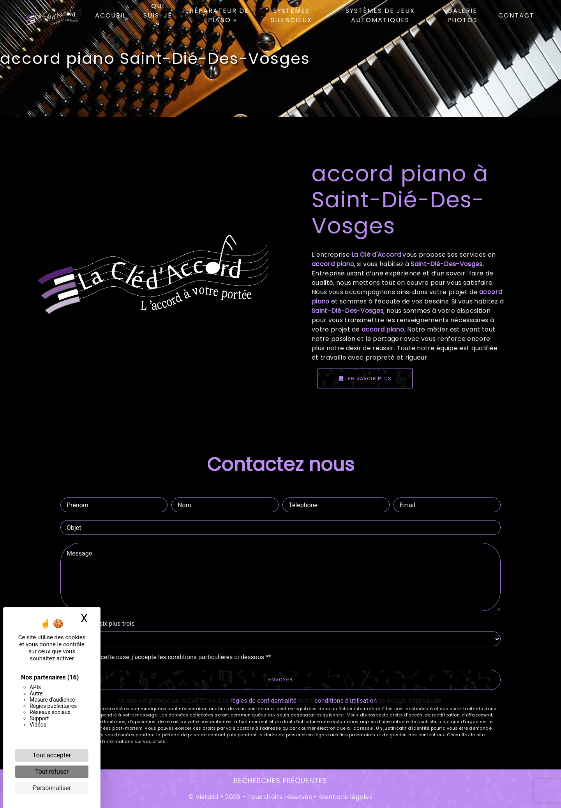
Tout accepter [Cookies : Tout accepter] (52, 755)
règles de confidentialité (263, 700)
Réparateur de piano (219, 15)
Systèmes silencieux (291, 15)
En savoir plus (365, 378)
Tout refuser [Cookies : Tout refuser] (52, 771)
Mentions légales (345, 796)
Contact (516, 15)
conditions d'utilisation (345, 700)
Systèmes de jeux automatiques (380, 15)
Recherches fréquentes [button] (280, 780)
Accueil (110, 15)
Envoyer (280, 680)
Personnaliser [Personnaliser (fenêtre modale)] (52, 788)
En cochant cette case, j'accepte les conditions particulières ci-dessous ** (169, 657)
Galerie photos (462, 15)
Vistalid (207, 796)
